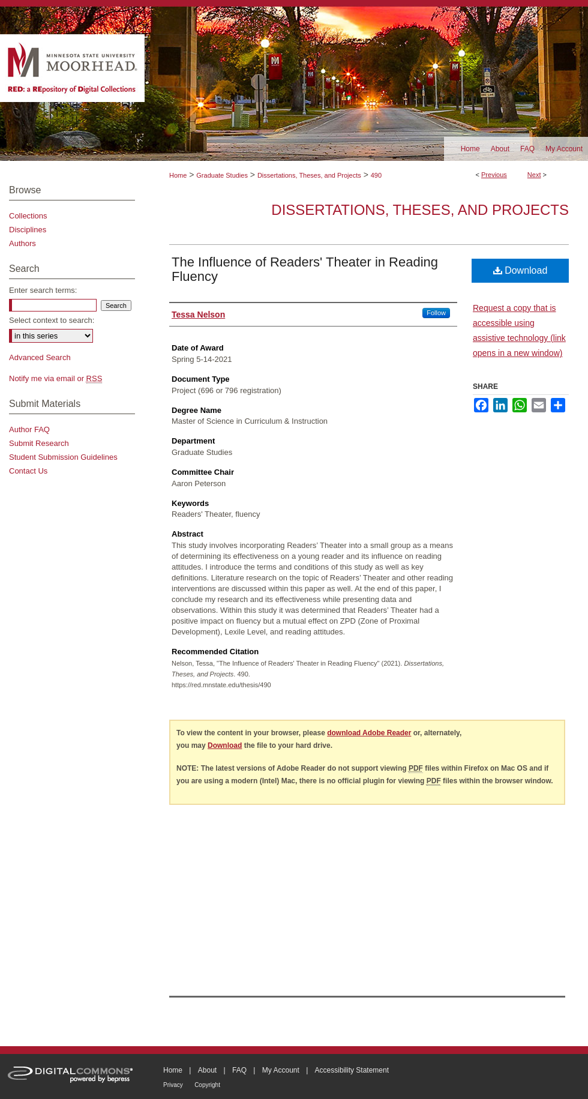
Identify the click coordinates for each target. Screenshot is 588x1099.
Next (534, 174)
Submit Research (39, 443)
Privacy (173, 1085)
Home (178, 175)
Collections (28, 215)
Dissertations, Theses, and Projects (309, 175)
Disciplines (27, 229)
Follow (436, 312)
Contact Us (28, 470)
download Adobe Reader (369, 733)
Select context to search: (51, 320)
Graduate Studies (222, 175)
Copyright (207, 1085)
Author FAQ (29, 429)
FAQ (239, 1070)
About (207, 1070)
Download (520, 270)
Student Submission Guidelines (63, 457)
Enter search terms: (43, 290)
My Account (280, 1070)
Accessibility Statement (352, 1070)
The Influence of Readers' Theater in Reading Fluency (305, 269)
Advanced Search (40, 357)
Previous (494, 174)
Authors (22, 243)
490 (376, 175)
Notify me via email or (55, 378)
